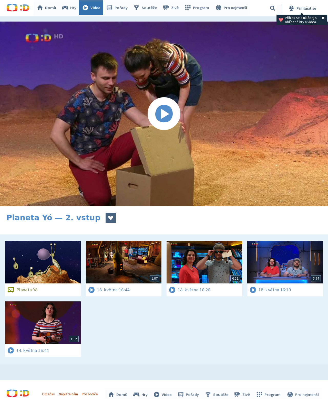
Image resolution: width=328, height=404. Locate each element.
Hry (70, 8)
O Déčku (49, 393)
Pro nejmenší (231, 8)
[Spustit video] (164, 114)
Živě (171, 8)
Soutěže (146, 8)
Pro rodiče (91, 393)
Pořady (118, 8)
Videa (92, 8)
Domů (48, 8)
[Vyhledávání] (272, 8)
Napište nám (68, 393)
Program (197, 8)
